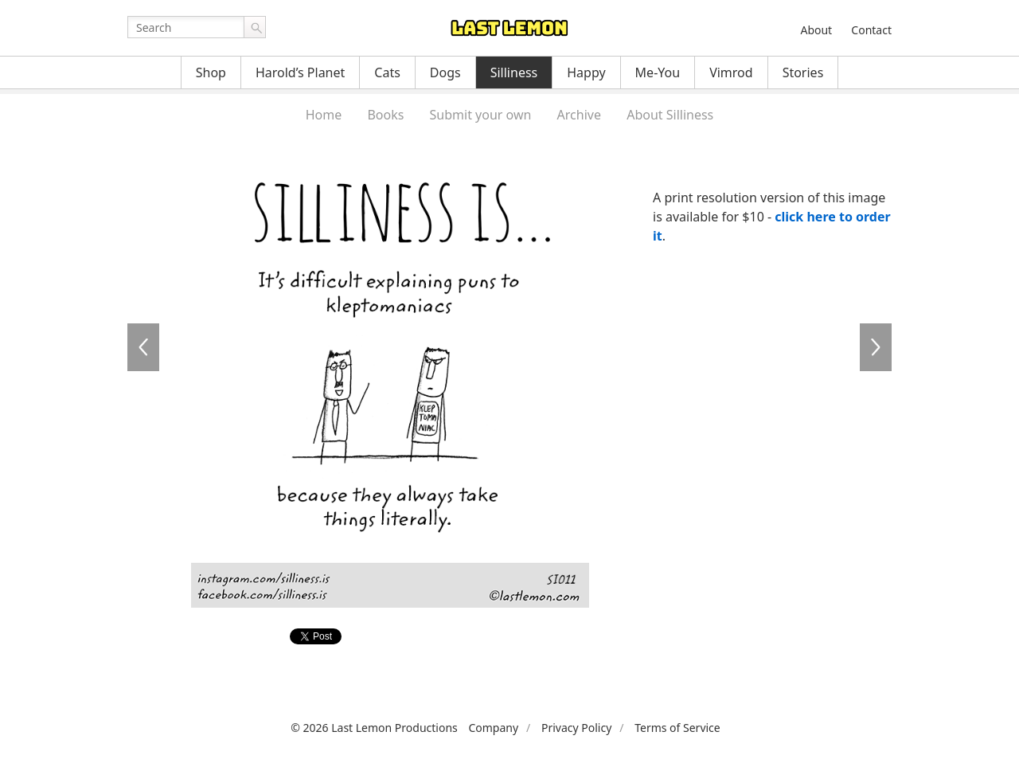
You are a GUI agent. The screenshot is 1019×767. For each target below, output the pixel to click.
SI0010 (143, 347)
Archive (579, 114)
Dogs (445, 72)
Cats (387, 72)
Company (493, 727)
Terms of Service (677, 727)
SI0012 (876, 347)
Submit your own (481, 114)
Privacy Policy (576, 727)
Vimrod (731, 72)
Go (255, 27)
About (816, 29)
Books (385, 114)
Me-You (658, 72)
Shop (211, 72)
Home (324, 114)
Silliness (514, 72)
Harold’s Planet (300, 72)
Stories (803, 72)
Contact (871, 29)
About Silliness (670, 114)
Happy (586, 72)
